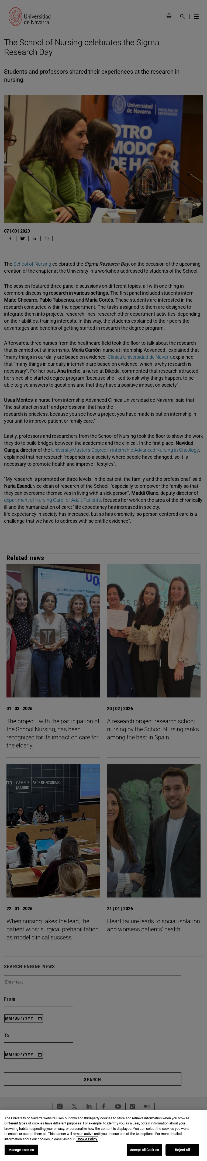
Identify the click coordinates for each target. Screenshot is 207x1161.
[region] (103, 1135)
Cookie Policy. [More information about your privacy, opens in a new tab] (87, 1139)
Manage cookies (21, 1150)
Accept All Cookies (144, 1150)
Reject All (182, 1150)
